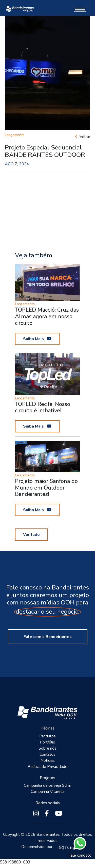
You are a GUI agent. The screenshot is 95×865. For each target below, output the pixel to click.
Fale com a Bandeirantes (48, 637)
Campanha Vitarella (48, 791)
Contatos (47, 754)
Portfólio (47, 742)
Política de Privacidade (47, 766)
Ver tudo (31, 534)
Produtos (47, 736)
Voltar (82, 137)
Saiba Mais (37, 339)
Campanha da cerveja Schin (47, 785)
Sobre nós (47, 748)
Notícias (48, 760)
